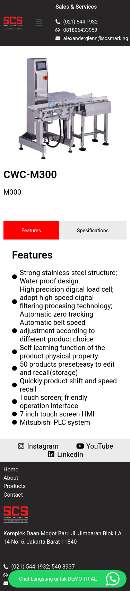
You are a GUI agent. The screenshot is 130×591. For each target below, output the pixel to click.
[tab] (31, 230)
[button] (39, 22)
